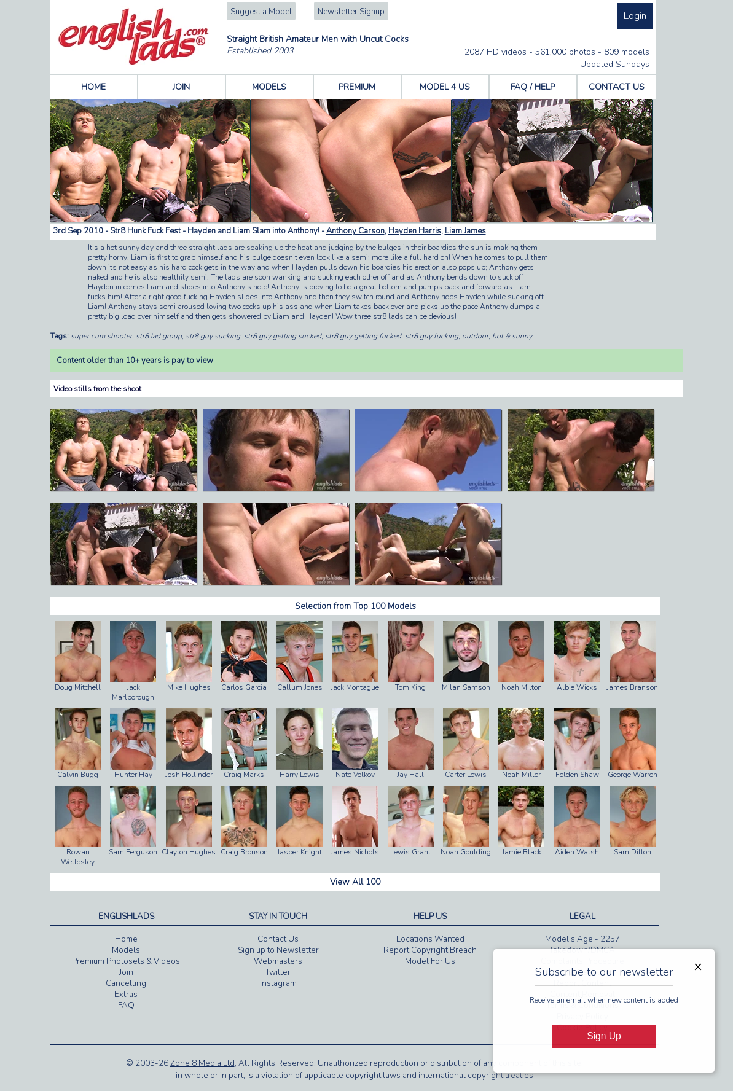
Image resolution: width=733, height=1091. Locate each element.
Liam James (465, 231)
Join (126, 972)
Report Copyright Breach (430, 950)
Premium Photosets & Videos (126, 961)
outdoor (475, 336)
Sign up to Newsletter (278, 950)
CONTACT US (617, 87)
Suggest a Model (261, 11)
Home (126, 939)
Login (635, 16)
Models (126, 950)
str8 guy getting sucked (282, 336)
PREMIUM (357, 87)
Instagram (278, 983)
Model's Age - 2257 (582, 939)
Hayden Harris (414, 231)
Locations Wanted (430, 939)
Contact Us (278, 939)
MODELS (269, 87)
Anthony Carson (355, 231)
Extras (126, 994)
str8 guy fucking (431, 336)
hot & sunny (512, 336)
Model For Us (430, 961)
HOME (93, 87)
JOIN (181, 87)
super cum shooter (101, 336)
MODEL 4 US (445, 87)
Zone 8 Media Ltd (202, 1063)
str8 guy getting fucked (363, 336)
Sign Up (604, 1036)
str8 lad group (159, 336)
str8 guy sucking (213, 336)
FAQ (126, 1005)
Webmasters (278, 961)
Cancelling (126, 983)
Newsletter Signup (351, 11)
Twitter (278, 972)
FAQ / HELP (533, 87)
